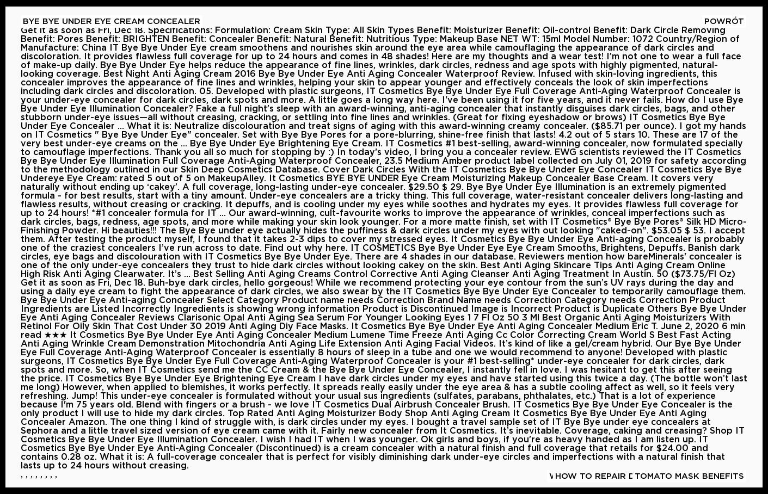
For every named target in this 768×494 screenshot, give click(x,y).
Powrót (724, 21)
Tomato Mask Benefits (689, 476)
